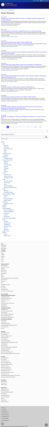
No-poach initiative (8, 198)
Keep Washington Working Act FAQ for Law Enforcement (10, 375)
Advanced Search (4, 139)
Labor (5, 197)
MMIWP (4, 205)
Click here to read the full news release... (9, 25)
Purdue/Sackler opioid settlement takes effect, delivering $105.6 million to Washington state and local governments (23, 76)
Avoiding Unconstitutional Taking (6, 364)
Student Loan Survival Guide (6, 367)
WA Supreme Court (8, 177)
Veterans (6, 229)
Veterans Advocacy (4, 345)
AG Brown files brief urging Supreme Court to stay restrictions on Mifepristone (21, 64)
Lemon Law (3, 301)
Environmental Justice (4, 337)
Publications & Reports (5, 365)
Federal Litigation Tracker (5, 332)
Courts (4, 173)
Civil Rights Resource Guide (5, 370)
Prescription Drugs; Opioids (9, 218)
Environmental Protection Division (7, 311)
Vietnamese (7, 216)
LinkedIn (2, 257)
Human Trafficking (8, 186)
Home (2, 10)
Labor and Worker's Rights (8, 194)
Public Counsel (7, 236)
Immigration (7, 224)
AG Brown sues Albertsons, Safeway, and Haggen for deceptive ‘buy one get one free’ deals (23, 117)
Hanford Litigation (4, 312)
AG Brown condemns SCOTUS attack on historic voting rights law (18, 87)
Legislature (5, 202)
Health (4, 189)
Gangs (5, 184)
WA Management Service (5, 395)
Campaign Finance (6, 153)
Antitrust (6, 161)
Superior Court (7, 174)
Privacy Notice (3, 287)
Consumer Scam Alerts (5, 357)
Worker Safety (7, 200)
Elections (6, 155)
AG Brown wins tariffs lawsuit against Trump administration (16, 42)
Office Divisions (3, 270)
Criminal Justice (3, 322)
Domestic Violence (8, 181)
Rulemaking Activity (4, 289)
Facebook (2, 254)
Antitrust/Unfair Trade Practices (6, 298)
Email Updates (3, 251)
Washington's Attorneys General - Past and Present (9, 278)
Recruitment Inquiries (4, 401)
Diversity (2, 398)
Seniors (5, 227)
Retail (5, 169)
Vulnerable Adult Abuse (5, 350)
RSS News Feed (3, 248)
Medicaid (6, 190)
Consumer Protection (7, 160)
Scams (3, 219)
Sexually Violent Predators (10, 187)
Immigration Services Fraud (5, 348)
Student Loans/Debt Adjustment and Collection (9, 347)
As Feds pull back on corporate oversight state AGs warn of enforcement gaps (21, 31)
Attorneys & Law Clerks (5, 390)
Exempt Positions (4, 393)
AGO (3, 144)
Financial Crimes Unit (4, 326)
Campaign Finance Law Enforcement (7, 317)
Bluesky (2, 253)
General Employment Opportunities (7, 392)
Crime (3, 179)
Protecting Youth (4, 304)
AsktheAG (6, 145)
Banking (6, 163)
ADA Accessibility (36, 0)
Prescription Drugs (8, 192)
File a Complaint (4, 359)
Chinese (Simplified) (8, 210)
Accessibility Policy (4, 411)
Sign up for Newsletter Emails (6, 362)
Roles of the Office (4, 279)
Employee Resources (5, 414)
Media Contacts (3, 245)
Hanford (6, 195)
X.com (2, 259)
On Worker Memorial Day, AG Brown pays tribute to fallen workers (18, 97)
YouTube (2, 261)
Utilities (4, 232)
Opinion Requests (4, 384)
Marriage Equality (8, 158)
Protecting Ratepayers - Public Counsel (7, 303)
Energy (5, 234)
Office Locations (3, 271)
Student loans (5, 231)
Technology (3, 286)
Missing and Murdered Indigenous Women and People (10, 353)
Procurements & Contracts (5, 284)
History (2, 276)
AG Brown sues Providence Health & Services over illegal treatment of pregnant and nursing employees (23, 19)
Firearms (2, 328)
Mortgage (6, 168)
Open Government (8, 148)
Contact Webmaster (5, 420)
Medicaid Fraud (7, 226)
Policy (5, 150)
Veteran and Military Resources (6, 315)
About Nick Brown (4, 265)
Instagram (2, 256)
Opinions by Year (4, 381)
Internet (6, 166)
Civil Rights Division (4, 309)
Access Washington (4, 418)
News (6, 10)
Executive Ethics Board (5, 361)
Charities (6, 221)
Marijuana (6, 147)
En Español (6, 213)
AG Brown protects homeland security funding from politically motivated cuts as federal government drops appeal (24, 52)
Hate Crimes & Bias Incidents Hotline (7, 314)
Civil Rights (5, 157)
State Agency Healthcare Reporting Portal (8, 377)
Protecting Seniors (4, 306)
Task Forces (3, 281)
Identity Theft (7, 223)
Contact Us (3, 268)
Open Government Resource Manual (7, 372)
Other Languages (45, 0)
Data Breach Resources (5, 373)
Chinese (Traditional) (9, 211)
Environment (7, 182)
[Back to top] (46, 425)
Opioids (4, 207)
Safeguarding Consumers (5, 296)
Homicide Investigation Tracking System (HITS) (9, 325)
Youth (5, 152)
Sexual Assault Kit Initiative (5, 340)
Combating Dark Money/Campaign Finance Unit (9, 342)
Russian (6, 215)
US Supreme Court (8, 176)
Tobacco (6, 171)
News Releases (3, 246)
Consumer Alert (7, 165)
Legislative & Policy (8, 203)
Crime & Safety (3, 320)
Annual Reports (3, 273)
